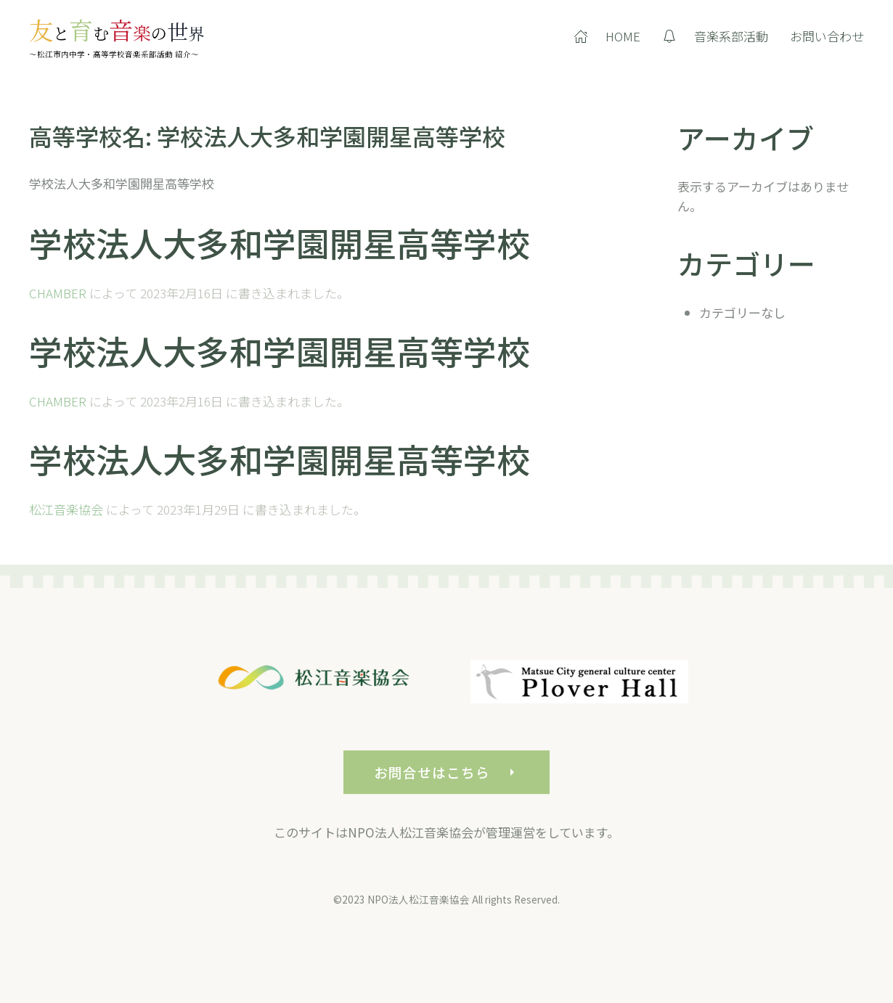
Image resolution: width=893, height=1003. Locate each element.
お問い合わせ (827, 36)
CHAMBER (57, 293)
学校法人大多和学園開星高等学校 (279, 242)
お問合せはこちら (446, 783)
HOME (607, 36)
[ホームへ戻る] (116, 36)
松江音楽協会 (66, 509)
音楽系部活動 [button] (715, 36)
